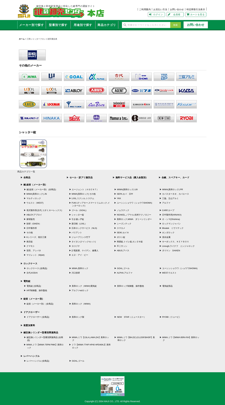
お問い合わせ (177, 9)
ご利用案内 (145, 9)
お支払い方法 (160, 9)
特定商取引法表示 (196, 9)
